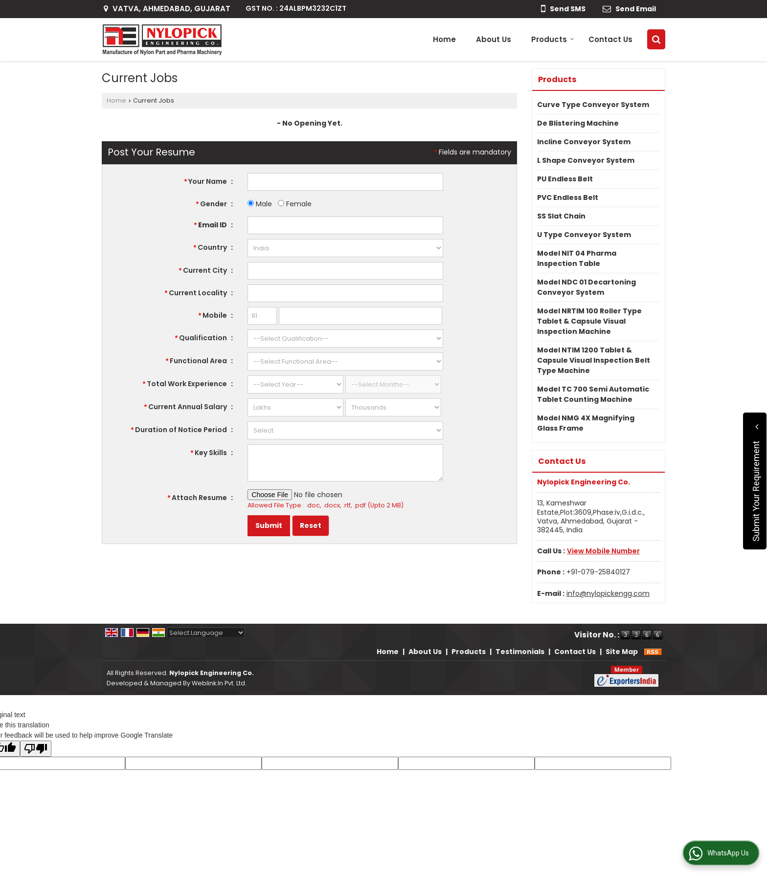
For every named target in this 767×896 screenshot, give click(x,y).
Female (295, 204)
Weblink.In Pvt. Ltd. (219, 683)
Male (260, 204)
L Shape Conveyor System (585, 160)
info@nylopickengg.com (608, 593)
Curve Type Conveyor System (593, 104)
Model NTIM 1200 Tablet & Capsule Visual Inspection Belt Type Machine (593, 360)
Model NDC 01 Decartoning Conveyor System (586, 287)
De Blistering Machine (578, 123)
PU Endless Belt (565, 179)
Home (444, 39)
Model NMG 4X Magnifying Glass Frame (585, 423)
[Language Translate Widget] (206, 632)
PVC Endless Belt (567, 197)
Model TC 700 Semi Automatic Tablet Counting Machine (593, 394)
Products (552, 39)
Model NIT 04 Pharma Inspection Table (576, 258)
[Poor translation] (35, 749)
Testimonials (520, 651)
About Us (493, 39)
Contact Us (610, 39)
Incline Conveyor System (584, 142)
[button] (603, 551)
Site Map (622, 651)
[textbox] (345, 271)
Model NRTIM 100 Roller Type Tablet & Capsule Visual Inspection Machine (589, 321)
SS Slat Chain (561, 216)
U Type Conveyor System (584, 235)
